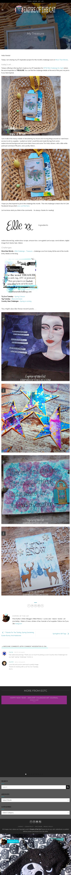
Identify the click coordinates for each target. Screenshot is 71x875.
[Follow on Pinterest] (37, 821)
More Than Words (61, 60)
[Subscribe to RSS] (40, 821)
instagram (18, 624)
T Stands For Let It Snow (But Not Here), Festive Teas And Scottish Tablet (35, 591)
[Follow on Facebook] (31, 821)
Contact (20, 826)
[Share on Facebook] (28, 605)
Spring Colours (20, 296)
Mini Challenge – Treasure (23, 251)
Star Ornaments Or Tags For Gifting (35, 448)
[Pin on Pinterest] (38, 605)
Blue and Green (17, 299)
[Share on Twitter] (32, 605)
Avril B (11, 662)
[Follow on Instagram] (34, 821)
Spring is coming (25, 301)
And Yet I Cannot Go (35, 376)
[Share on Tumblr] (42, 605)
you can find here (23, 206)
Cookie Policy (29, 826)
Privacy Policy (48, 826)
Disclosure (38, 826)
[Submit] (68, 787)
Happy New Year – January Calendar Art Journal (34, 698)
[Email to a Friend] (35, 605)
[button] (2, 9)
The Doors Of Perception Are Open (35, 519)
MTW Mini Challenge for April (53, 68)
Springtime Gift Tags (61, 634)
